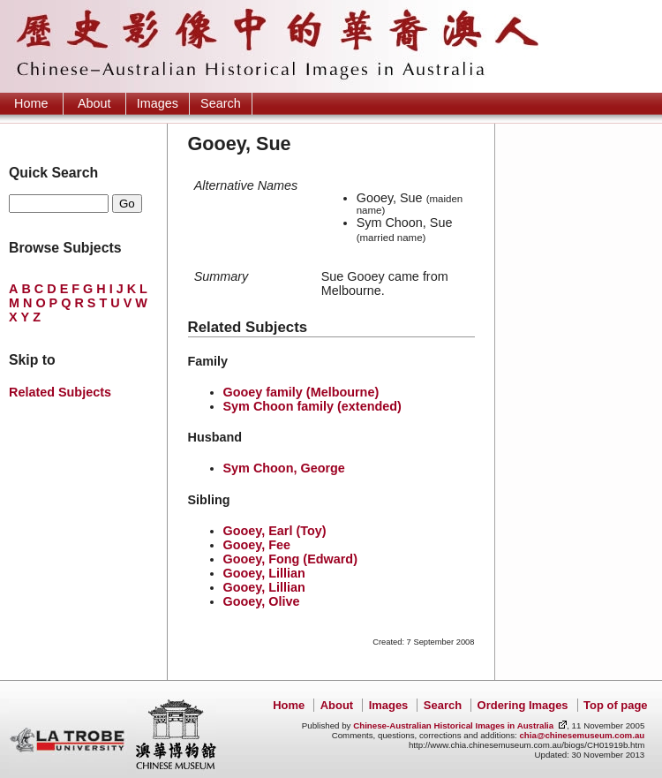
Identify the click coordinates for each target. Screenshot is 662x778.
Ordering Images (523, 705)
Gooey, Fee (257, 545)
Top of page (615, 705)
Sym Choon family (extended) (312, 406)
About (94, 103)
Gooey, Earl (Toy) (275, 531)
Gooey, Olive (261, 601)
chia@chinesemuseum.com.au (581, 735)
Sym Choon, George (284, 468)
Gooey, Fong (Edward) (290, 559)
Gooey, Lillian (264, 573)
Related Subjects (60, 392)
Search (220, 103)
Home (31, 103)
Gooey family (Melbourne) (301, 392)
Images (157, 103)
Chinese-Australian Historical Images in (453, 725)
